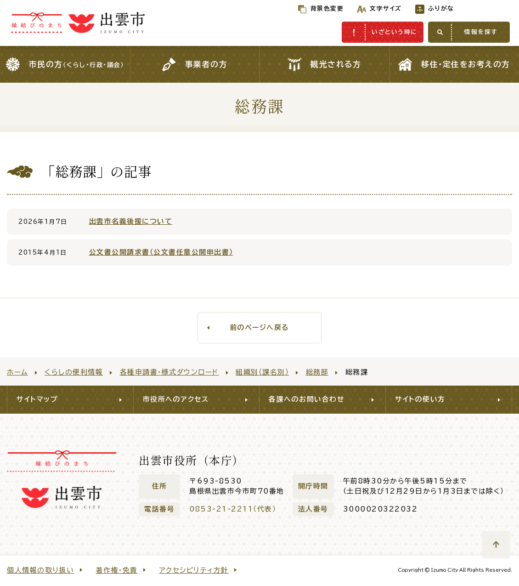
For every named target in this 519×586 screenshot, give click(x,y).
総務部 (317, 372)
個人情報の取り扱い (40, 570)
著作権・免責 (117, 570)
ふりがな (422, 8)
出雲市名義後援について (131, 221)
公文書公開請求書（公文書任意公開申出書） (161, 252)
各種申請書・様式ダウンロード (169, 372)
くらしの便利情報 (74, 372)
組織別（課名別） (262, 372)
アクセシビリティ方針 (194, 570)
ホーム (17, 372)
